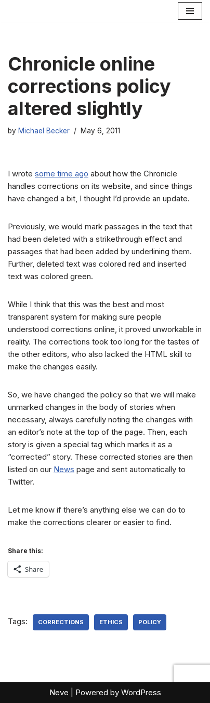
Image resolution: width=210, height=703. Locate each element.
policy (149, 622)
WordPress (141, 692)
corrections (61, 622)
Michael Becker (44, 131)
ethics (111, 622)
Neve (59, 692)
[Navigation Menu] (190, 11)
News (64, 469)
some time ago (61, 173)
